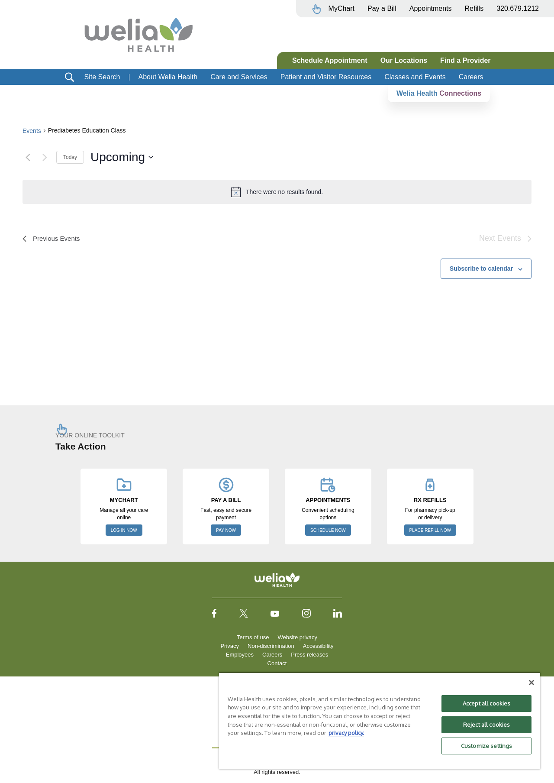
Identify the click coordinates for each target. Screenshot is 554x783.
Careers (471, 77)
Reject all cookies (486, 724)
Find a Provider (465, 60)
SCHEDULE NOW (328, 530)
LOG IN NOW (124, 530)
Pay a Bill (381, 8)
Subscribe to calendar (481, 268)
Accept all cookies (486, 703)
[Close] (531, 682)
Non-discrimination (271, 646)
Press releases (309, 654)
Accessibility (318, 646)
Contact (277, 663)
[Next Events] (44, 157)
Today (70, 157)
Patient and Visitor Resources (325, 77)
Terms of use (253, 637)
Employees (240, 654)
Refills (474, 8)
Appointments (430, 8)
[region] (379, 720)
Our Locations (403, 60)
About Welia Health (167, 77)
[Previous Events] (28, 157)
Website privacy (297, 637)
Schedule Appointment (329, 60)
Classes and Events (414, 77)
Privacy (229, 646)
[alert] (277, 192)
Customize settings (486, 745)
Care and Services (238, 77)
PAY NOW (226, 530)
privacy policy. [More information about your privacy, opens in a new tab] (346, 732)
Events (32, 130)
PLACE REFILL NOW (430, 530)
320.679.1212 (517, 8)
